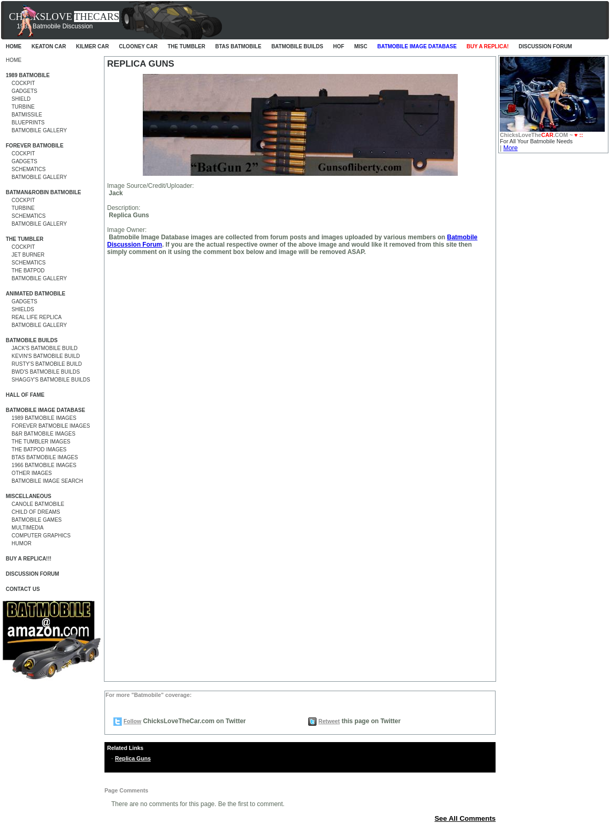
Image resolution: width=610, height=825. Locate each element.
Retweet (329, 721)
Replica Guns (133, 758)
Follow (132, 721)
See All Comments (465, 818)
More (510, 148)
